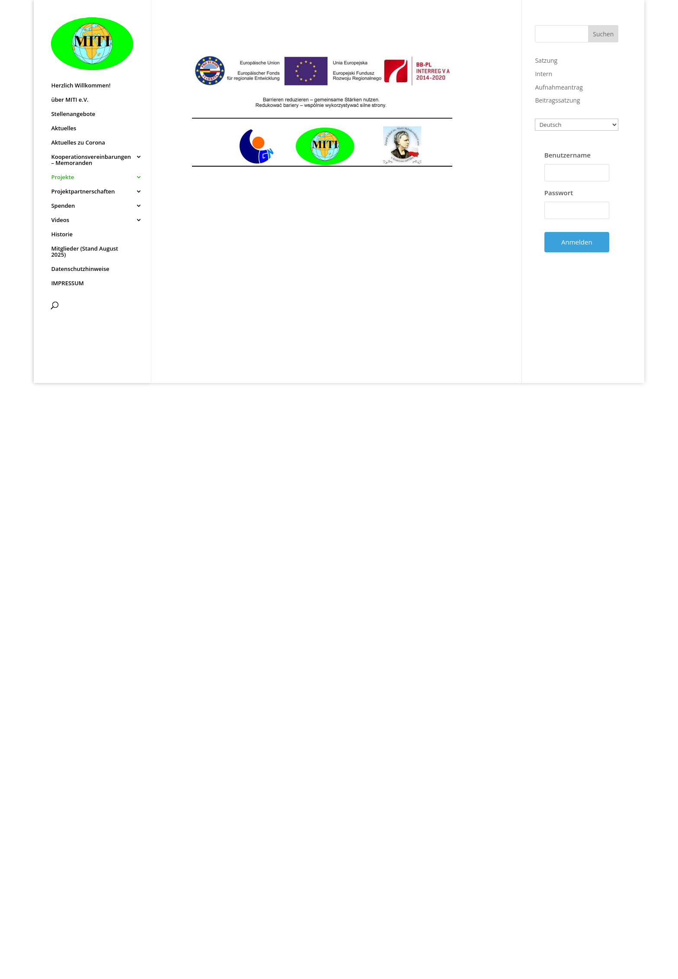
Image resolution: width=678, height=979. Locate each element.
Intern (543, 74)
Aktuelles (63, 128)
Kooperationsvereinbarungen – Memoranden (91, 160)
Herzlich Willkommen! (80, 85)
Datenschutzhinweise (80, 269)
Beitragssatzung (557, 100)
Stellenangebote (73, 114)
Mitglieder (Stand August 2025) (84, 251)
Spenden (63, 206)
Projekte (62, 177)
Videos (60, 220)
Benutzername (567, 155)
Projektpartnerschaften (83, 191)
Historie (62, 234)
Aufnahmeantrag (558, 87)
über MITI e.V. (69, 100)
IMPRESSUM (67, 283)
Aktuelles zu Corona (78, 142)
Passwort (558, 192)
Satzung (546, 60)
